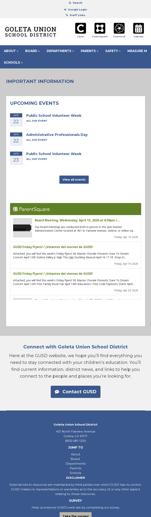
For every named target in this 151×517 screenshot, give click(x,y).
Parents (75, 468)
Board (75, 459)
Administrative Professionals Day (57, 135)
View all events (74, 179)
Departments (76, 463)
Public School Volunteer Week (54, 115)
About (75, 454)
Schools (75, 473)
